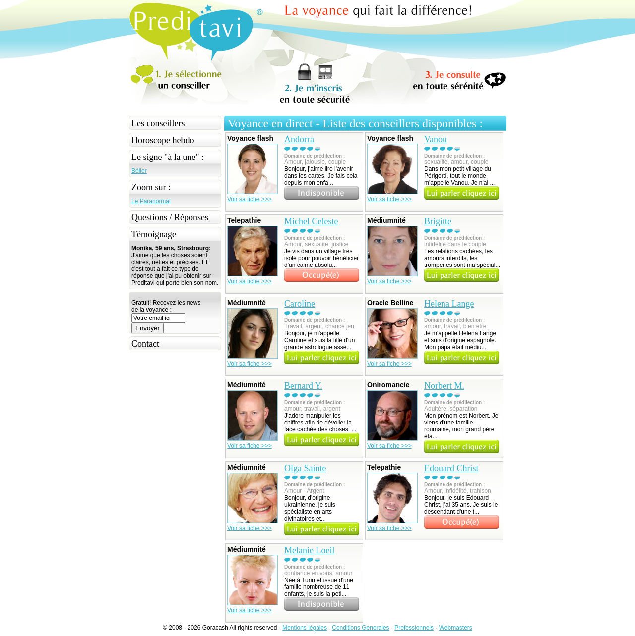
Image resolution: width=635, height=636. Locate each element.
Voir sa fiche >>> (249, 199)
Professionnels (414, 627)
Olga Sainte (305, 468)
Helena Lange (449, 304)
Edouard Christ (451, 468)
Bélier (139, 170)
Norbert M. (444, 386)
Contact (145, 344)
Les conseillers (158, 123)
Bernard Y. (303, 386)
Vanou (435, 139)
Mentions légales (304, 627)
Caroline (299, 304)
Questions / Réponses (169, 217)
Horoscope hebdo (162, 140)
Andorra (299, 139)
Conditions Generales (360, 627)
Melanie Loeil (309, 550)
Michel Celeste (311, 221)
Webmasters (455, 627)
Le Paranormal (151, 201)
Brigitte (437, 221)
